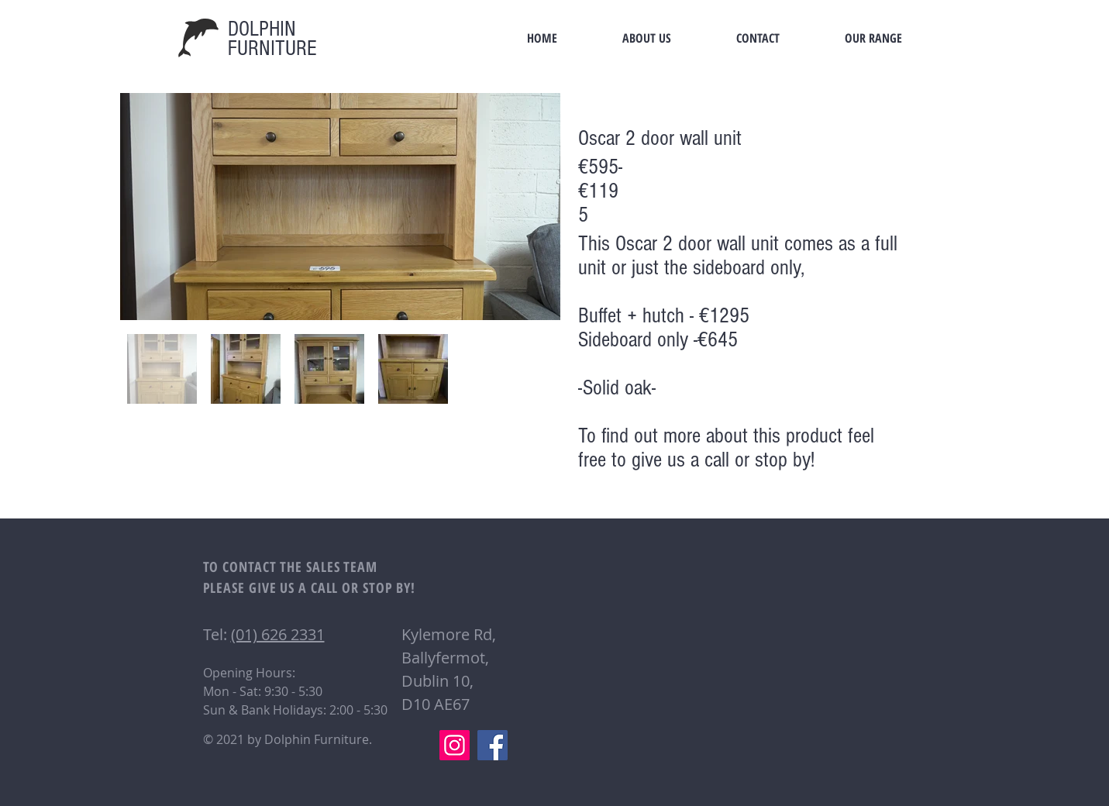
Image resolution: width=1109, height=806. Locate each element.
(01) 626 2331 (278, 634)
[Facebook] (492, 745)
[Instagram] (454, 745)
